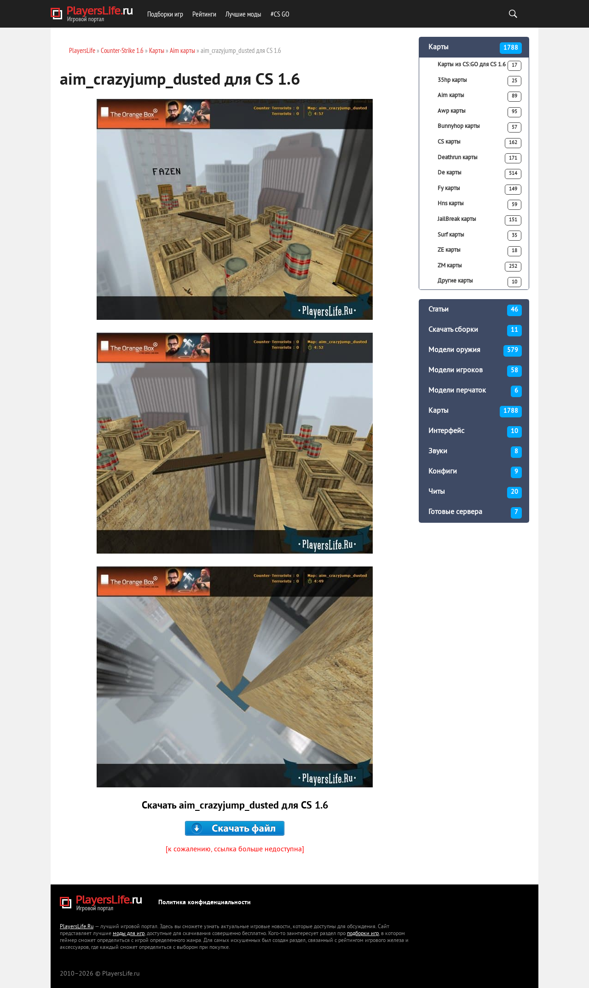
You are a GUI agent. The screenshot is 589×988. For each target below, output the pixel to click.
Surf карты (479, 236)
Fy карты (479, 190)
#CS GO (280, 13)
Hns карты (479, 205)
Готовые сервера (475, 513)
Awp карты (479, 112)
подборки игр (363, 933)
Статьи (475, 310)
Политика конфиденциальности (204, 903)
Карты (475, 48)
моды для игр (128, 933)
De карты (479, 174)
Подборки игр (165, 13)
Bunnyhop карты (479, 127)
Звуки (475, 452)
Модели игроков (475, 371)
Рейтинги (204, 13)
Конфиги (475, 472)
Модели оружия (475, 351)
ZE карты (479, 251)
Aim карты (479, 97)
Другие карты (479, 282)
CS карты (479, 143)
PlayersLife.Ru (76, 927)
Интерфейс (475, 432)
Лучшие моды (243, 13)
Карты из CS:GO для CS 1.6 (479, 66)
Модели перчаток (475, 391)
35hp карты (479, 81)
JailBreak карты (479, 220)
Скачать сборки (475, 330)
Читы (475, 492)
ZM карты (479, 267)
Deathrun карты (479, 158)
